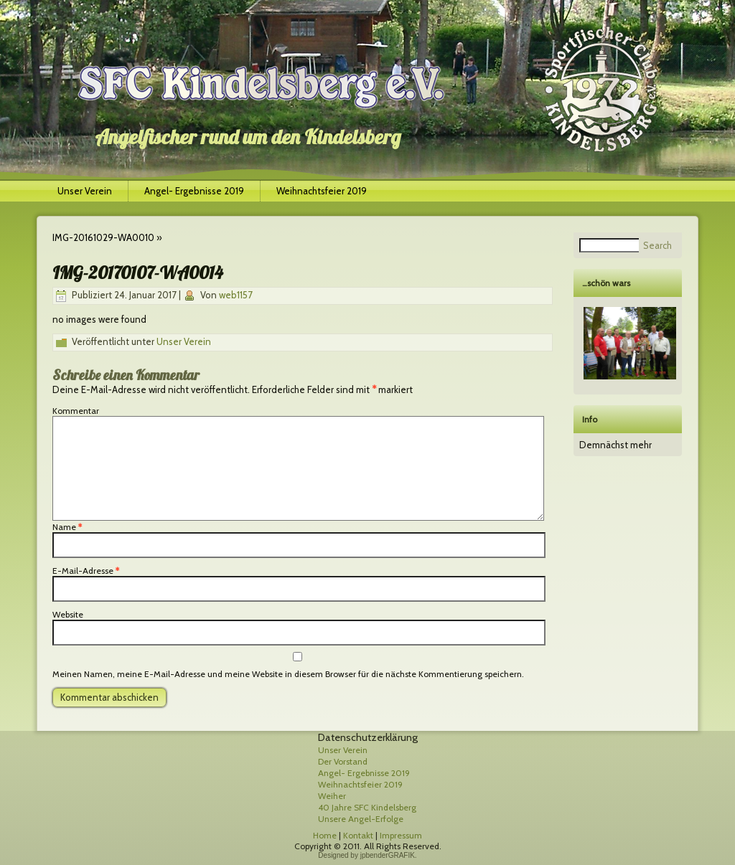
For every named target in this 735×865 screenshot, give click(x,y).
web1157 (236, 295)
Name (67, 526)
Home (325, 835)
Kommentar (75, 410)
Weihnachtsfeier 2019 (321, 191)
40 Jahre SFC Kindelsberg (367, 807)
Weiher (332, 795)
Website (67, 614)
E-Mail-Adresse (85, 570)
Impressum (401, 835)
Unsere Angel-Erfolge (360, 818)
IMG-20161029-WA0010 (103, 237)
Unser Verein (84, 191)
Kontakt (358, 835)
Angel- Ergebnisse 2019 (194, 191)
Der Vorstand (343, 761)
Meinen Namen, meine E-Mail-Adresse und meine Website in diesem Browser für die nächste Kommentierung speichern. (288, 673)
